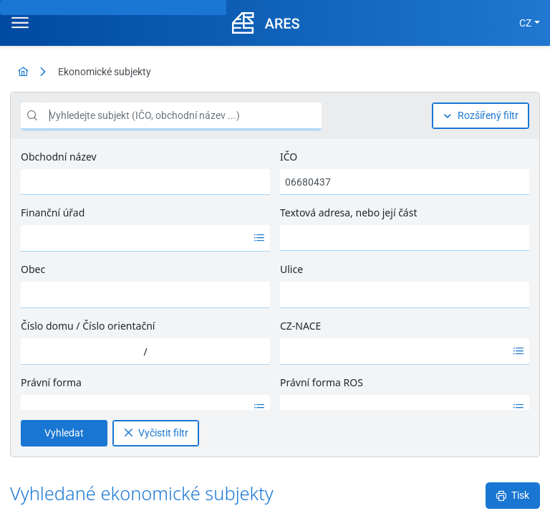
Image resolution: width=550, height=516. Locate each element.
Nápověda (497, 494)
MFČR (43, 494)
